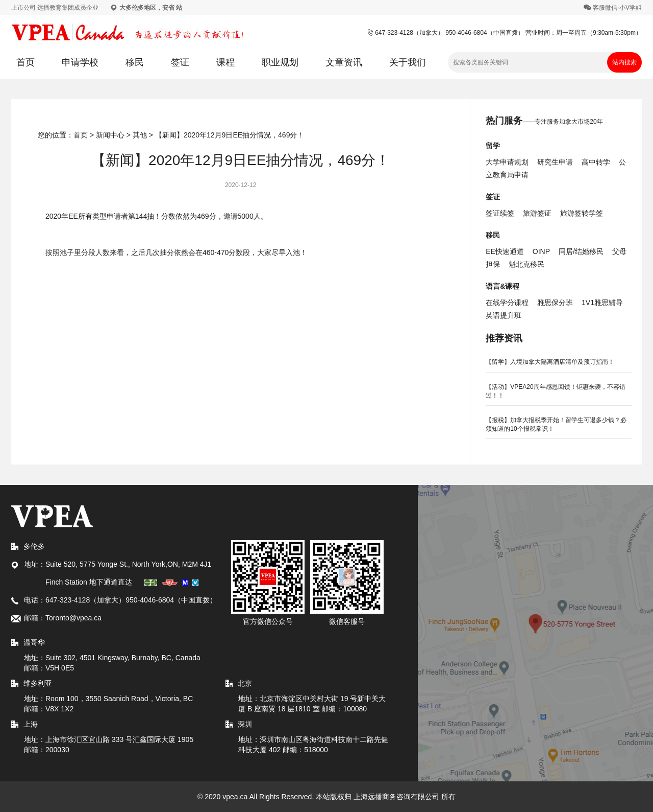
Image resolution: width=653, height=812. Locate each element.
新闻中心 (110, 135)
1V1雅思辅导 (602, 302)
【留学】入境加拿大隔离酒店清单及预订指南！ (550, 361)
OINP (541, 251)
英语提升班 (503, 315)
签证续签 (500, 213)
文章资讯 (343, 62)
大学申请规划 (507, 162)
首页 (25, 62)
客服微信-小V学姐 (617, 7)
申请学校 (80, 62)
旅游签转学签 (581, 213)
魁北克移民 (526, 264)
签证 (180, 62)
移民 (134, 62)
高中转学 (596, 162)
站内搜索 (624, 62)
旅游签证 (537, 213)
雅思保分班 (555, 302)
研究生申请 (555, 162)
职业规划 (280, 62)
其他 (140, 135)
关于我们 (407, 62)
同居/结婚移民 (581, 251)
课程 (225, 62)
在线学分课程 (507, 302)
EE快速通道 (505, 251)
